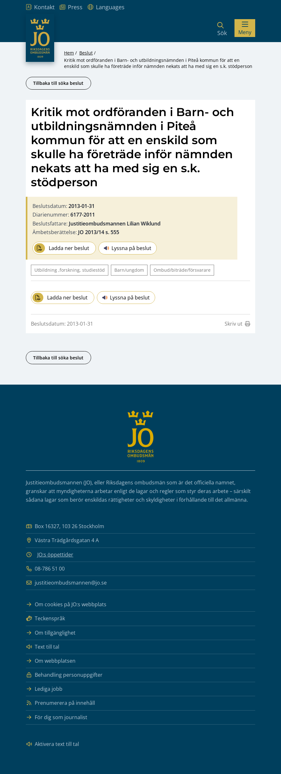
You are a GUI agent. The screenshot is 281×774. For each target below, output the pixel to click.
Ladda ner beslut (61, 248)
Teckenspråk (45, 618)
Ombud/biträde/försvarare (182, 270)
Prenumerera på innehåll (60, 703)
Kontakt (40, 7)
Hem (69, 53)
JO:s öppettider (55, 554)
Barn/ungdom (129, 270)
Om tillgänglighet (51, 633)
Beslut (86, 53)
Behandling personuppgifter (64, 675)
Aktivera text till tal (52, 744)
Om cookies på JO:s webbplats (66, 604)
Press (71, 7)
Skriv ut (237, 323)
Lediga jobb (44, 689)
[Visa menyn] (244, 28)
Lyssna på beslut (127, 248)
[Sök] (222, 28)
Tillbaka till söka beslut (58, 83)
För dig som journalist (56, 717)
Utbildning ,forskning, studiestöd (69, 270)
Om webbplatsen (51, 661)
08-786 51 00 (45, 568)
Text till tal (42, 647)
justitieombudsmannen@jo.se (66, 583)
